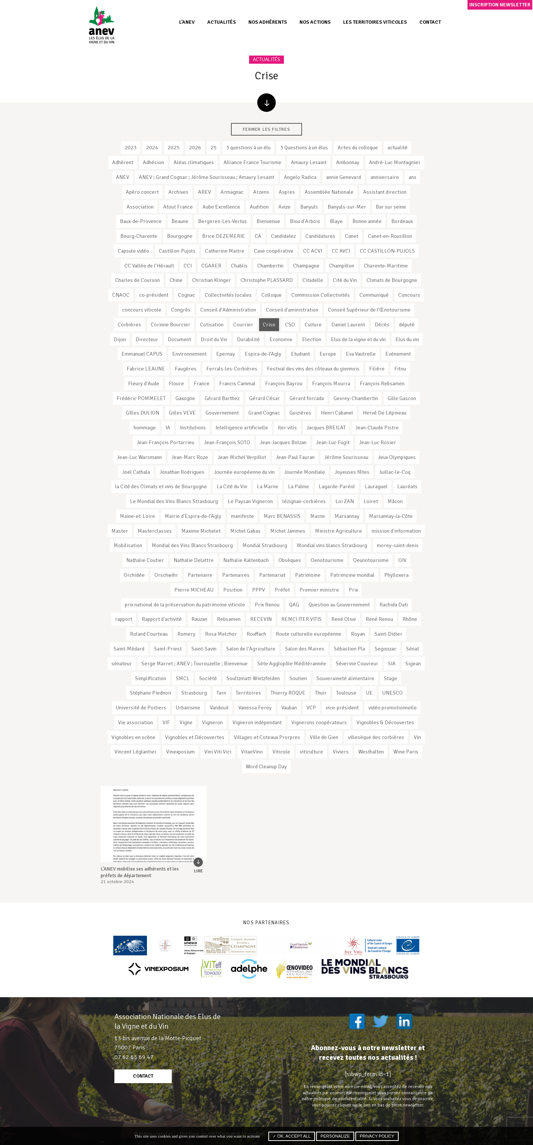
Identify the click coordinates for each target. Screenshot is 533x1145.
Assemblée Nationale (329, 192)
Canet (351, 236)
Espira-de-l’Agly (263, 353)
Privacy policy (377, 1136)
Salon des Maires (304, 648)
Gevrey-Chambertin (355, 398)
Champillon (341, 265)
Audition (259, 206)
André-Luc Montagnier (394, 162)
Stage (390, 678)
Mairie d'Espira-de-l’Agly (193, 516)
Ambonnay (347, 162)
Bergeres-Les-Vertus (222, 221)
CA (258, 236)
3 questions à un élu (248, 147)
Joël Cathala (136, 472)
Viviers (341, 751)
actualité (398, 147)
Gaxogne (185, 398)
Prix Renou (267, 604)
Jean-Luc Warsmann (139, 457)
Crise (269, 324)
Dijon (120, 339)
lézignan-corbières (304, 501)
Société (208, 678)
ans (412, 177)
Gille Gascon (402, 398)
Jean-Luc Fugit (332, 442)
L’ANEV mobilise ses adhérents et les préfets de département (140, 872)
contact (143, 1076)
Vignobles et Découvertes (194, 737)
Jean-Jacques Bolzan (283, 442)
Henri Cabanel (337, 412)
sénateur (121, 663)
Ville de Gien (324, 737)
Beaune (179, 221)
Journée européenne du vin (244, 472)
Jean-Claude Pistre (377, 427)
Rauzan (199, 619)
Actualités (221, 22)
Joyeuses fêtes (352, 472)
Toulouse (346, 692)
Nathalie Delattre (194, 560)
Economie (280, 339)
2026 (195, 147)
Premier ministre (319, 589)
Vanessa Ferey (255, 707)
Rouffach (256, 633)
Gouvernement (222, 412)
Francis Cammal (237, 383)
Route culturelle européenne (308, 633)
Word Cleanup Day (266, 766)
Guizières (300, 412)
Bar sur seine (391, 206)
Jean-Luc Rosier (377, 442)
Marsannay (347, 516)
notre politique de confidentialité (334, 1098)
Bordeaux (402, 221)
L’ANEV (187, 22)
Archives (178, 192)
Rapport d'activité (162, 619)
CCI (188, 265)
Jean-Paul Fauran (295, 457)
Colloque (271, 295)
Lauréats (407, 486)
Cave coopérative (274, 250)
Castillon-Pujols (177, 250)
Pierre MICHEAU (194, 589)
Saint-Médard (129, 648)
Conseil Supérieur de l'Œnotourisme (369, 309)
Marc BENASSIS (282, 516)
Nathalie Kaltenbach (246, 560)
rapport (123, 619)
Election (311, 339)
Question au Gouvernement (339, 604)
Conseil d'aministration (292, 309)
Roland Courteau (149, 633)
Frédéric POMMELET (141, 398)
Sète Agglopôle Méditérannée (291, 663)
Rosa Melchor (221, 633)
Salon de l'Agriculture (250, 648)
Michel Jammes (287, 530)
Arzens (261, 192)
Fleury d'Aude (143, 383)
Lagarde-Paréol (337, 486)
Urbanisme (188, 707)
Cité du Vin (345, 280)
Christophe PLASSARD (267, 280)
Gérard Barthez (222, 398)
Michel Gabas (245, 530)
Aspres (287, 192)
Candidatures (320, 236)
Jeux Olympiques (397, 457)
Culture (313, 324)
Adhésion (153, 162)
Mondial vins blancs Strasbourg (332, 545)
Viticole (281, 751)
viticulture (311, 751)
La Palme (298, 486)
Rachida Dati (393, 604)
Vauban (289, 707)
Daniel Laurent (348, 324)
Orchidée (134, 575)
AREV (204, 192)
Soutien (298, 678)
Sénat (412, 648)
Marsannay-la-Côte (391, 516)
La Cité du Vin (232, 486)
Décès (382, 324)
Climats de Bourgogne (391, 280)
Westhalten (371, 751)
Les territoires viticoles (375, 22)
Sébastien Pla (349, 648)
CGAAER (211, 265)
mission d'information (396, 530)
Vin (417, 737)
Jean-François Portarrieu (165, 442)
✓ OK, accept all (292, 1136)
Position (232, 589)
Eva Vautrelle (361, 353)
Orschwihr (166, 575)
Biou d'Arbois (305, 221)
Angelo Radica (300, 177)
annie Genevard (343, 177)
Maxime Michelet (201, 530)
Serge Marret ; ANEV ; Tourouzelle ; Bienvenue (194, 663)
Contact (430, 22)
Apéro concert (142, 192)
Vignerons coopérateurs (319, 722)
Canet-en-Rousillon (390, 236)
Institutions (193, 427)
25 (214, 147)
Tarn (221, 692)
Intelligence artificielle (241, 427)
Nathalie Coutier (145, 560)
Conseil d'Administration (228, 309)
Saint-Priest (168, 648)
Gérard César (264, 398)
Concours (409, 295)
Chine (176, 280)
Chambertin (270, 265)
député (407, 324)
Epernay (225, 353)
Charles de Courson (137, 280)
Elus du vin (407, 339)
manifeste (242, 516)
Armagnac (232, 192)
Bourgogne (179, 236)
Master (119, 530)
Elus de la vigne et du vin (358, 339)
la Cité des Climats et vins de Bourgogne (161, 486)
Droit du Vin (214, 339)
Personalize (335, 1136)
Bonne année (367, 221)
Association (140, 206)
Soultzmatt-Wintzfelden (253, 678)
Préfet (282, 589)
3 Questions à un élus (304, 147)
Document (179, 339)
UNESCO (392, 692)
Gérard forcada (306, 398)
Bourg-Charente (138, 236)
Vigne (186, 722)
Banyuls (309, 206)
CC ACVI (312, 250)
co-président (153, 295)
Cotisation (212, 324)
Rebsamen (229, 619)
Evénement (398, 353)
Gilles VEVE (182, 412)
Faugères (186, 368)
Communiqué (374, 295)
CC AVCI (341, 250)
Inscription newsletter (499, 4)
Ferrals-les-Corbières (231, 368)
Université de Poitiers (141, 707)
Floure (176, 383)
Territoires (248, 692)
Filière (377, 368)
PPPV (258, 589)
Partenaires (235, 575)
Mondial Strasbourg (264, 545)
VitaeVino (252, 751)
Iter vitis (287, 427)
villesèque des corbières (376, 737)
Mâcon (395, 501)
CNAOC (121, 295)
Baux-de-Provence (141, 221)
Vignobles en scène (133, 737)
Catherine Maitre (224, 250)
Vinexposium (180, 751)
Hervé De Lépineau (384, 412)
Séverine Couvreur (357, 663)
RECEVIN (261, 619)
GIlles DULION (142, 412)
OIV (402, 560)
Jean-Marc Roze (189, 457)
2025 (174, 147)
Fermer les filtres (266, 129)
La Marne (267, 486)
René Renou (379, 619)
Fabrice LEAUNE (146, 368)
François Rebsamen (382, 383)
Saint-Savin (204, 648)
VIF (166, 722)
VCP (311, 707)
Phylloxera (396, 575)
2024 (152, 147)
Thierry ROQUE (288, 692)
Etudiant (300, 353)
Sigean (413, 663)
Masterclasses (155, 530)
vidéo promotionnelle (392, 707)
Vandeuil (219, 707)
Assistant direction (384, 192)
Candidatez (283, 236)
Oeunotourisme (371, 560)
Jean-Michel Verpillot (242, 457)
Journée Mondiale (304, 472)
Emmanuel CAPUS (141, 353)
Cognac (186, 295)
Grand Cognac (264, 412)
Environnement (189, 353)
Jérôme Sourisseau (346, 457)
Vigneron (212, 722)
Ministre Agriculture (338, 530)
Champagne (306, 265)
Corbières (129, 324)
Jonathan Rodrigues (182, 472)
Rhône (410, 619)
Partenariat (272, 575)
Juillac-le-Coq (394, 472)
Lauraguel (376, 486)
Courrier (243, 324)
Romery (186, 633)
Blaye (336, 221)
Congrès (181, 309)
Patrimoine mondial (352, 575)
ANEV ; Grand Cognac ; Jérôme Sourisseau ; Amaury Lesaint (206, 177)
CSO (290, 324)
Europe (327, 353)
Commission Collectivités (320, 295)
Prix (353, 589)
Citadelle (312, 280)
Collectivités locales (228, 295)
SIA (392, 663)
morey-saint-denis (398, 545)
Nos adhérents (267, 22)
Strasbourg (194, 692)
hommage (145, 427)
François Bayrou (283, 383)
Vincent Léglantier (135, 751)
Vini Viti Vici (217, 751)
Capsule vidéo (133, 250)
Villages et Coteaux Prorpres (267, 737)
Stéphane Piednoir (151, 692)
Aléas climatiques (194, 162)
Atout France (178, 206)
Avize (284, 206)
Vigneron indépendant (257, 722)
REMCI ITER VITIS (301, 619)
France (201, 383)
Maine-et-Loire (137, 516)
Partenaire (200, 575)
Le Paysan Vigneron (250, 501)
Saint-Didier (388, 633)
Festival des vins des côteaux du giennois (313, 368)
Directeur (146, 339)
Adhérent (122, 162)
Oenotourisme (327, 560)
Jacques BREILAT (326, 427)
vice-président (342, 707)
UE (369, 692)
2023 (131, 147)
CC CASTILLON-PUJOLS (387, 250)
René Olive (343, 619)
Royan (358, 633)
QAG (294, 604)
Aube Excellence (221, 206)
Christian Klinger (211, 280)
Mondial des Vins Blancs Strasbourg (192, 545)
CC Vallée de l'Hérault (149, 265)
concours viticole (141, 309)
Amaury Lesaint (308, 162)
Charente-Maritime (386, 265)
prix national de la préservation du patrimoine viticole (185, 604)
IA (167, 427)
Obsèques (289, 560)
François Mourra (331, 383)
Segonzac (385, 648)
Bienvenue (268, 221)
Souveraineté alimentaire (345, 678)
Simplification (150, 678)
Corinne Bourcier (170, 324)
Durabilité (248, 339)
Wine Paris (405, 751)
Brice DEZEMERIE (223, 236)
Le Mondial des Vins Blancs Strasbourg (174, 501)
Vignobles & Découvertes (385, 722)
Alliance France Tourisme (252, 162)
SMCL (183, 678)
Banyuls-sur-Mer (347, 206)
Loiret (370, 501)
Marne (317, 516)
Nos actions (315, 22)
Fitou (400, 368)
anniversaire (385, 177)
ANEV (122, 177)
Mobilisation (128, 545)
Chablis (239, 265)
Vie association (135, 722)
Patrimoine (308, 575)
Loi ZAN (344, 501)
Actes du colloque (358, 147)
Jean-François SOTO (227, 442)
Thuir (320, 692)
